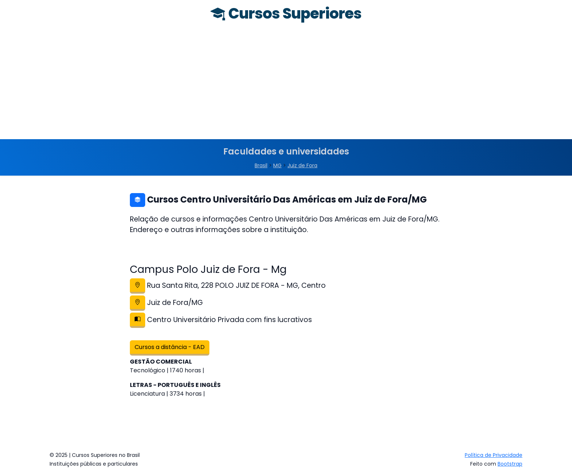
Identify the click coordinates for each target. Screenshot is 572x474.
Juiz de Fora (302, 165)
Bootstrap (510, 463)
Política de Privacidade (493, 455)
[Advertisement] (286, 85)
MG (277, 165)
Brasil (261, 165)
